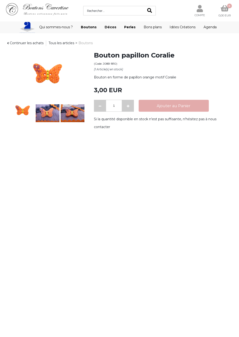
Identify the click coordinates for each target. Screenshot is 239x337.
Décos (110, 27)
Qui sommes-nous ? (56, 27)
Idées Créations (182, 27)
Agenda (210, 27)
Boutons (89, 27)
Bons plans (153, 27)
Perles (130, 27)
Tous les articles (61, 43)
